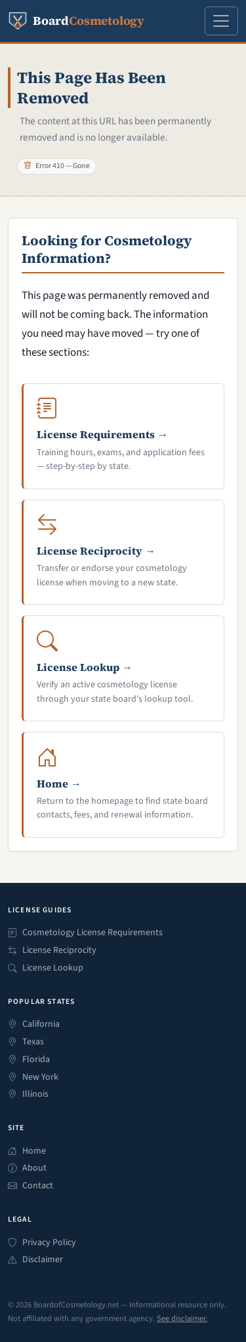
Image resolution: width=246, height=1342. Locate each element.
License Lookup (45, 968)
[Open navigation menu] (221, 21)
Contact (30, 1186)
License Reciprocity (52, 950)
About (27, 1168)
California (34, 1024)
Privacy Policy (42, 1243)
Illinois (28, 1094)
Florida (29, 1060)
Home (27, 1151)
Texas (26, 1042)
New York (33, 1077)
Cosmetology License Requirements (85, 933)
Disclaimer (35, 1260)
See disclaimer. (182, 1318)
